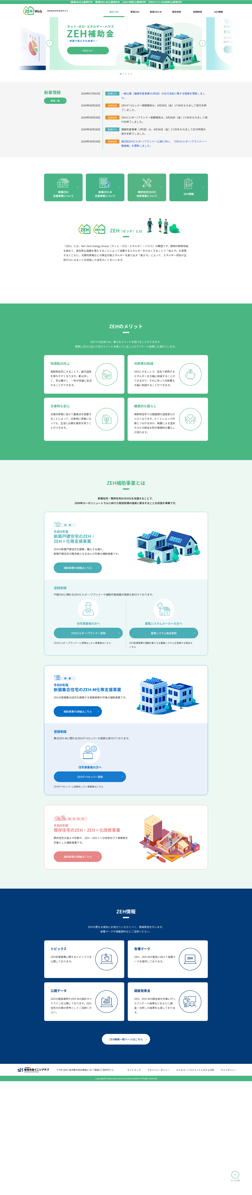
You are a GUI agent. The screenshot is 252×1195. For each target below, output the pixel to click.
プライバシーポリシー (158, 1187)
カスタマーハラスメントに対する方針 (195, 1187)
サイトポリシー (229, 1187)
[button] (121, 74)
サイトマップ (134, 1187)
